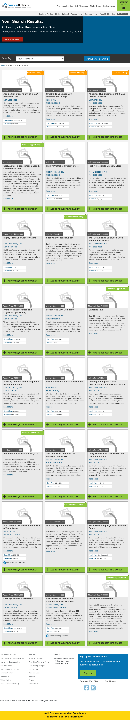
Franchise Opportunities (10, 662)
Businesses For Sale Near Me (12, 658)
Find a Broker (95, 6)
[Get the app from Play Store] (117, 710)
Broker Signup (109, 6)
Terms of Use (34, 683)
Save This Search (12, 39)
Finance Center (77, 14)
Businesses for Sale (8, 655)
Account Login (34, 673)
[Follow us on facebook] (86, 688)
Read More (8, 116)
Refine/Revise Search (96, 58)
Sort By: (7, 58)
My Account (122, 14)
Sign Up (88, 673)
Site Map (32, 676)
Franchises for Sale (65, 6)
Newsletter (5, 676)
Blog (113, 14)
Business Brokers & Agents (11, 669)
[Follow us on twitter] (93, 688)
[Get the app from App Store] (117, 693)
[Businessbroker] (16, 5)
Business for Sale (46, 14)
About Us (32, 655)
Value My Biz (105, 14)
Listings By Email (62, 14)
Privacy (32, 680)
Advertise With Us (36, 658)
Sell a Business (81, 6)
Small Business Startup (10, 683)
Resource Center (91, 14)
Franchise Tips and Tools (39, 662)
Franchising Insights (37, 665)
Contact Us (33, 669)
